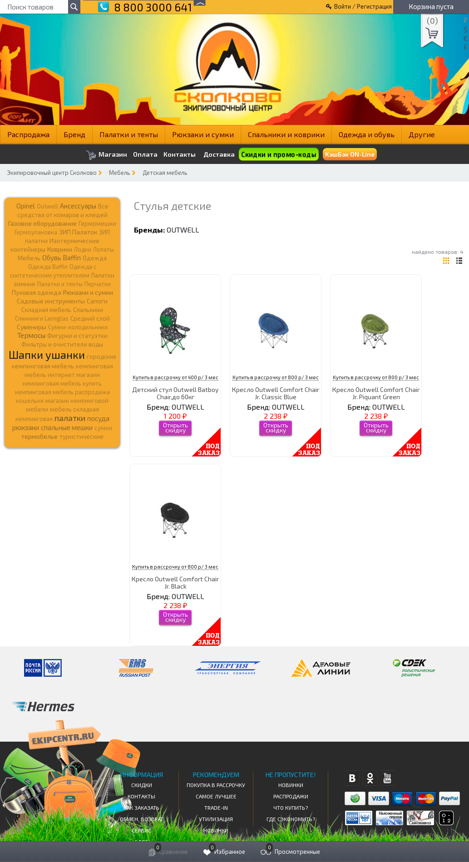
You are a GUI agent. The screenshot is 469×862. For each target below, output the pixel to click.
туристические (81, 436)
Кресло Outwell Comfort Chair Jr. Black (175, 582)
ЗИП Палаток (78, 232)
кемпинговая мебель (43, 366)
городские (101, 356)
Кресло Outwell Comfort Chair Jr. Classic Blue (275, 393)
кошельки (30, 400)
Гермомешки (97, 223)
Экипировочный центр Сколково (52, 172)
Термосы (31, 335)
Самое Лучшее (216, 796)
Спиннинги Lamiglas (42, 318)
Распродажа (28, 134)
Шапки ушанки (47, 354)
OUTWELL (183, 229)
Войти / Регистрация (363, 6)
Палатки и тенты (128, 134)
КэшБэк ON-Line (350, 154)
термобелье (39, 436)
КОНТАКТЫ (141, 796)
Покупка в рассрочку (216, 785)
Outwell (47, 206)
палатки (69, 418)
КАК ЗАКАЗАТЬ (141, 807)
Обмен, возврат (141, 819)
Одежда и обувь (367, 134)
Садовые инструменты (51, 301)
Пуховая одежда (36, 292)
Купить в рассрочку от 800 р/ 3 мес (275, 377)
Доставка (219, 154)
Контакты (179, 154)
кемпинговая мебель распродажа (62, 392)
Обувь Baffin (61, 257)
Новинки (215, 830)
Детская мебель (165, 172)
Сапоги (97, 301)
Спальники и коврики (286, 134)
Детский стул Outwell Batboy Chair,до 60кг (175, 393)
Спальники (88, 309)
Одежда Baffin (48, 266)
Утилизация (216, 819)
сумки (103, 427)
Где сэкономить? (291, 819)
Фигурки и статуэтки (77, 335)
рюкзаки (25, 427)
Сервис (141, 830)
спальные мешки (67, 427)
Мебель (119, 172)
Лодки (82, 249)
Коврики (59, 249)
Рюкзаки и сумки (203, 134)
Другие (422, 134)
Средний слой (90, 318)
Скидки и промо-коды (278, 154)
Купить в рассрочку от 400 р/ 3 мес (175, 377)
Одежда (95, 258)
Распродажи (290, 796)
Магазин (106, 155)
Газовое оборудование (42, 223)
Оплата (145, 154)
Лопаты (103, 249)
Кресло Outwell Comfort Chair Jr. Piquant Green (376, 393)
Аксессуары (78, 206)
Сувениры (31, 327)
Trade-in (216, 807)
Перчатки (97, 283)
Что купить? (290, 807)
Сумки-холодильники (78, 327)
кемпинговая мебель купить (62, 383)
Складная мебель (46, 309)
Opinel (25, 206)
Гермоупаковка (36, 232)
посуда (98, 418)
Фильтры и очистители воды (62, 344)
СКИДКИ (141, 785)
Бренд (74, 134)
